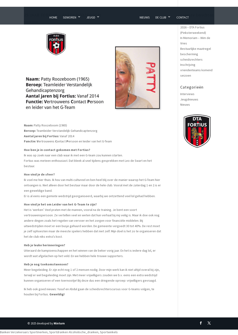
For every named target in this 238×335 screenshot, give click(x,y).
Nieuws (145, 17)
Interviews (187, 94)
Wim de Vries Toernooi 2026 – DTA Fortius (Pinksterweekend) (195, 27)
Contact (182, 17)
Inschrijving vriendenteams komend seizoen (196, 70)
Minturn (59, 323)
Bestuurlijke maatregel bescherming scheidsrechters (195, 54)
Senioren (69, 17)
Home (53, 17)
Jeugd (90, 17)
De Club (160, 17)
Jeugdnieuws (189, 99)
